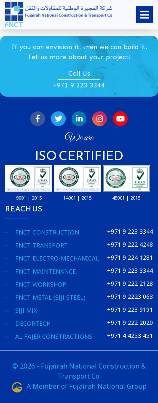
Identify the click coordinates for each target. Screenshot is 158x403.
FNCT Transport (41, 245)
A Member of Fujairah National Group (79, 386)
